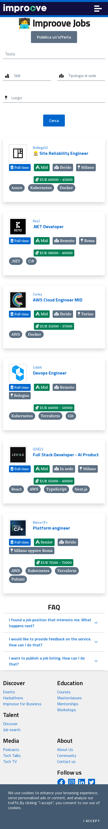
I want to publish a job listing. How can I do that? (47, 661)
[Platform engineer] (54, 553)
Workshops (66, 710)
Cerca (54, 121)
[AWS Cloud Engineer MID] (54, 317)
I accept (91, 821)
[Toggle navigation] (98, 9)
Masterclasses (69, 698)
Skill (17, 76)
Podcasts (11, 749)
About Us (65, 749)
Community (66, 755)
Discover (10, 724)
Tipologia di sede (82, 76)
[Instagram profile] (71, 784)
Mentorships (67, 704)
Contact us (66, 761)
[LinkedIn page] (81, 784)
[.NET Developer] (54, 243)
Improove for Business (22, 704)
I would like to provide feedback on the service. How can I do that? (50, 642)
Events (9, 692)
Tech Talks (12, 755)
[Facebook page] (61, 784)
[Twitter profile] (91, 784)
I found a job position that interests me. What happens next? (50, 623)
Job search (11, 730)
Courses (64, 692)
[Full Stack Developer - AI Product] (54, 471)
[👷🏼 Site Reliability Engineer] (54, 170)
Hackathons (13, 698)
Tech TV (10, 761)
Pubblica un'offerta (54, 37)
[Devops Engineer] (54, 394)
